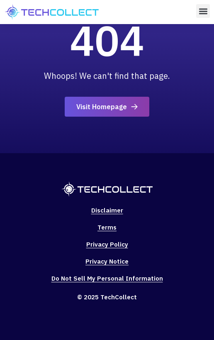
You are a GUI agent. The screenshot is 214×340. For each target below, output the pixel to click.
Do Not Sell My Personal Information (107, 278)
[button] (203, 11)
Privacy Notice (107, 261)
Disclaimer (107, 210)
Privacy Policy (107, 244)
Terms (107, 227)
